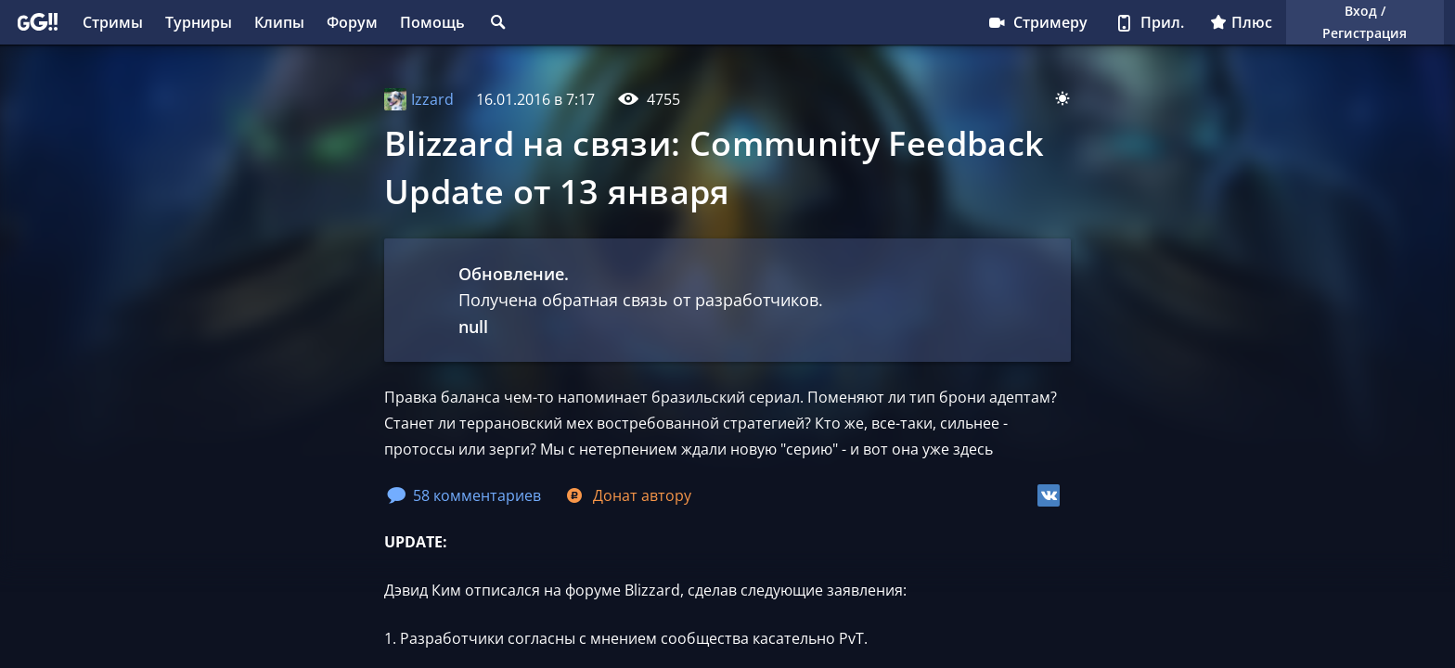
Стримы (113, 22)
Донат (627, 495)
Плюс (1241, 22)
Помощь (432, 22)
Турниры (198, 22)
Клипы (279, 22)
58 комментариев (464, 495)
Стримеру (1037, 22)
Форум (352, 22)
